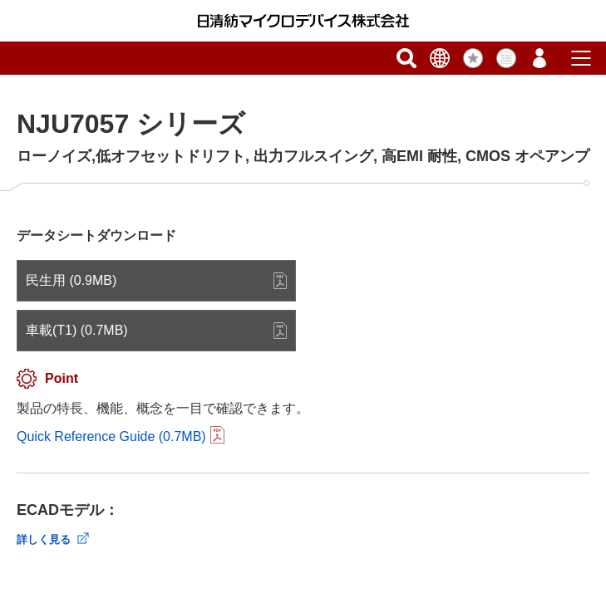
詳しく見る (44, 539)
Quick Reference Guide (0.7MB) (111, 436)
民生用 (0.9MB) (71, 280)
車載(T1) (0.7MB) (77, 330)
